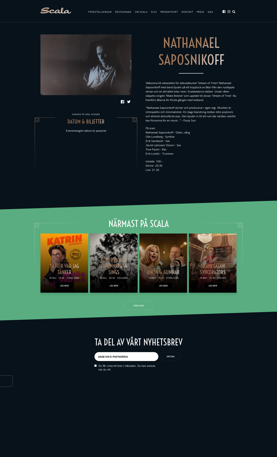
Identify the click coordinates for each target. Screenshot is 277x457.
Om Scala (141, 11)
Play (154, 11)
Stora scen (73, 277)
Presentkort (169, 11)
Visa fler (139, 305)
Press (200, 11)
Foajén (221, 277)
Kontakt (187, 11)
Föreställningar (100, 11)
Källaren (122, 277)
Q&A (210, 11)
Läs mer (64, 285)
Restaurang (123, 11)
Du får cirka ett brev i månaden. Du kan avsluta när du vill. (126, 367)
